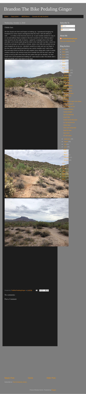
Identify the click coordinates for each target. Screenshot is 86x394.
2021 (64, 60)
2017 (64, 163)
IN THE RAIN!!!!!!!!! (69, 122)
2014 (64, 171)
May (65, 149)
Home (6, 16)
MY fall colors (67, 135)
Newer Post (9, 378)
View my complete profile (67, 41)
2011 (64, 179)
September (67, 139)
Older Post (51, 378)
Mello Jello (66, 80)
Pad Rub (66, 77)
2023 (64, 54)
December (67, 70)
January (66, 160)
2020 (64, 62)
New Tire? (66, 133)
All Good (66, 99)
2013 (64, 174)
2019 (64, 65)
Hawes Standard (68, 93)
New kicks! (66, 83)
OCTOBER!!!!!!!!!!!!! (69, 106)
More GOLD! (67, 96)
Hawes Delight (67, 112)
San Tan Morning (68, 114)
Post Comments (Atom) (20, 382)
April (65, 152)
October (66, 75)
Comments (65, 29)
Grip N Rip (66, 117)
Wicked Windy (67, 91)
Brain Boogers (67, 88)
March (66, 155)
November (67, 72)
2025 (64, 49)
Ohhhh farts (66, 125)
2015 (64, 168)
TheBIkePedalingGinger (69, 38)
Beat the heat (67, 130)
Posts (63, 26)
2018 (64, 68)
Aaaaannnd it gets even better (72, 101)
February (67, 157)
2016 (64, 166)
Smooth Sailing (67, 85)
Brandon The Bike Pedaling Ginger (38, 9)
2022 (64, 57)
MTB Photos (25, 16)
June (65, 147)
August (66, 141)
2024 (64, 52)
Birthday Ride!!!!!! (68, 104)
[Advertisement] (30, 361)
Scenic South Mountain (70, 120)
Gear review (14, 16)
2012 (64, 176)
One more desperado (69, 127)
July (65, 144)
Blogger (53, 390)
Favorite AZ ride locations (40, 16)
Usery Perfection (68, 109)
